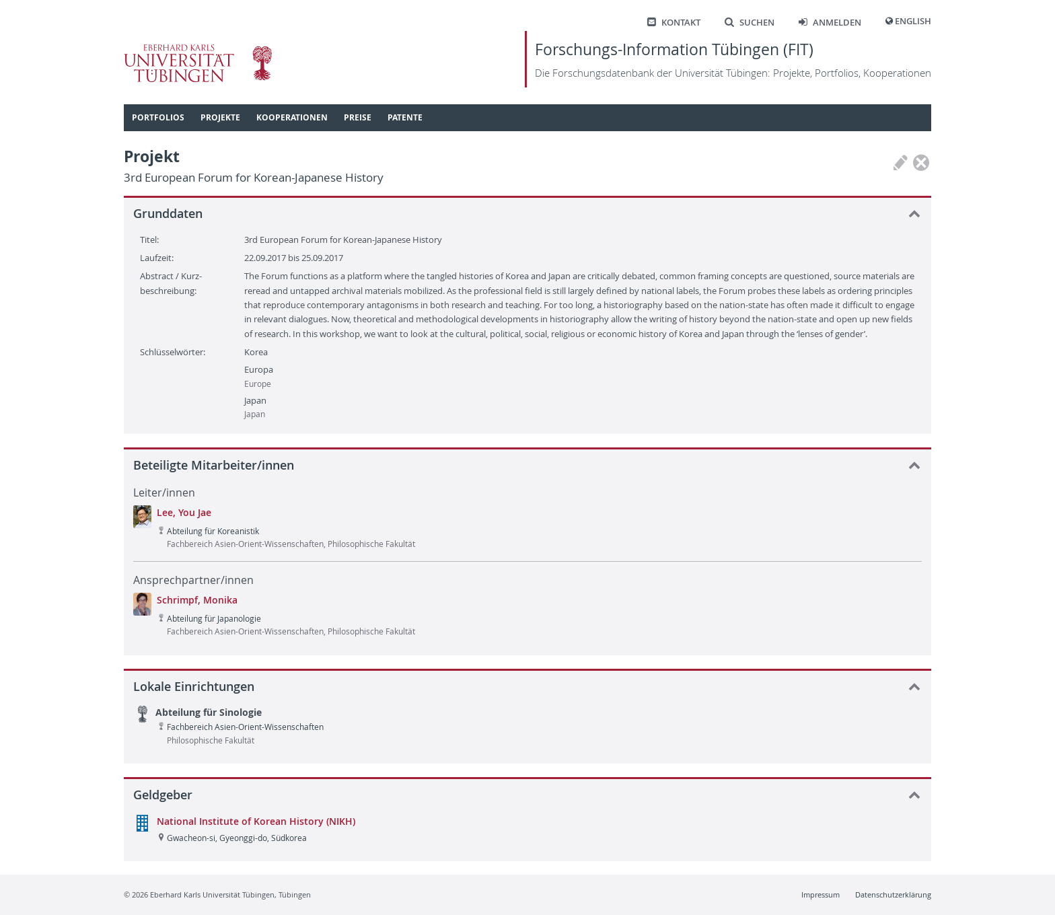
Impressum (820, 894)
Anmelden (830, 22)
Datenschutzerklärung (893, 894)
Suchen (749, 22)
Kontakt (673, 22)
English (913, 21)
